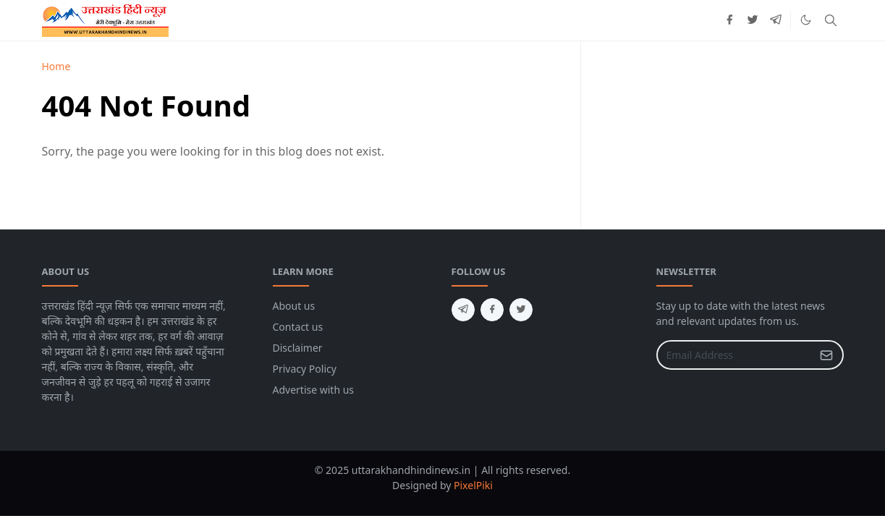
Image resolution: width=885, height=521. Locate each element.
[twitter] (752, 20)
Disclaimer (298, 348)
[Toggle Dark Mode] (806, 20)
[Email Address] (734, 355)
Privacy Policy (304, 369)
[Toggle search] (831, 20)
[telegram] (775, 20)
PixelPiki (473, 485)
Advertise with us (314, 390)
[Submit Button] (826, 355)
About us (294, 306)
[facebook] (729, 20)
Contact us (298, 327)
